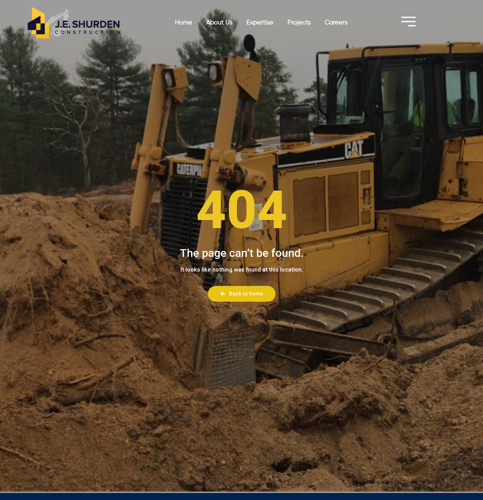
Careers (336, 23)
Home (183, 23)
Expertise (259, 23)
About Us (219, 23)
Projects (299, 23)
